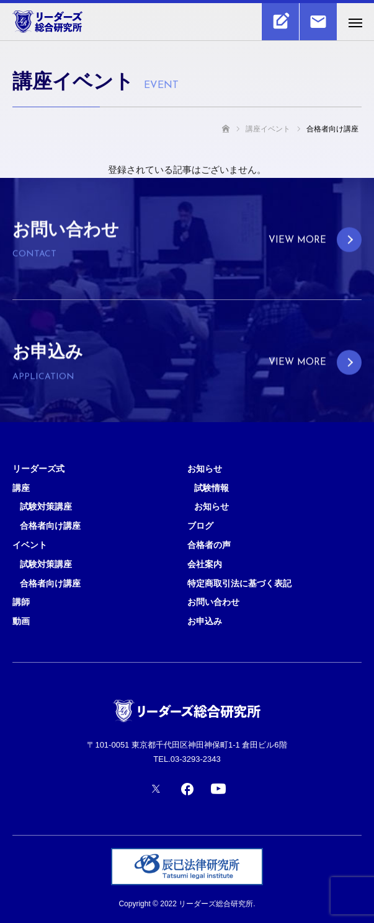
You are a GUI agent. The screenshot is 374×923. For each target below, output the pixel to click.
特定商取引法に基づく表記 (239, 583)
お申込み (204, 621)
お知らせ (204, 469)
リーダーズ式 (38, 469)
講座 (21, 488)
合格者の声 (209, 545)
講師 (21, 602)
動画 (21, 621)
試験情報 (211, 488)
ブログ (200, 526)
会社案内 (204, 564)
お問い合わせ (213, 602)
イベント (29, 545)
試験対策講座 (46, 506)
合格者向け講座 (50, 526)
